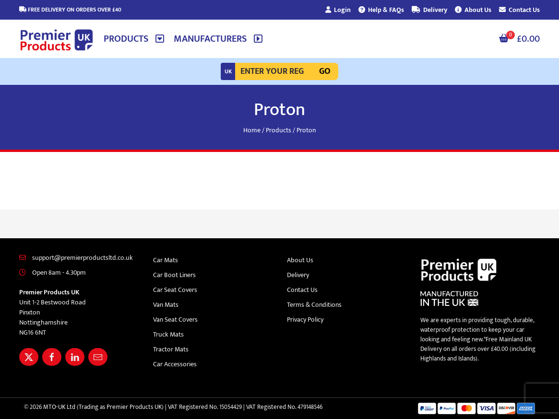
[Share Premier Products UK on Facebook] (51, 357)
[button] (134, 39)
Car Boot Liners (174, 274)
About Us (473, 10)
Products (278, 130)
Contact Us (519, 10)
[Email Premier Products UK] (97, 357)
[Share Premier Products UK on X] (28, 357)
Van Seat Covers (175, 319)
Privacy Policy (305, 319)
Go (325, 71)
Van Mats (165, 304)
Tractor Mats (171, 349)
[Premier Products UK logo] (56, 40)
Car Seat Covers (175, 289)
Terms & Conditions (314, 304)
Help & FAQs (381, 10)
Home (252, 130)
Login (338, 10)
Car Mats (165, 260)
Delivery (429, 10)
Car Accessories (175, 364)
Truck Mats (168, 334)
